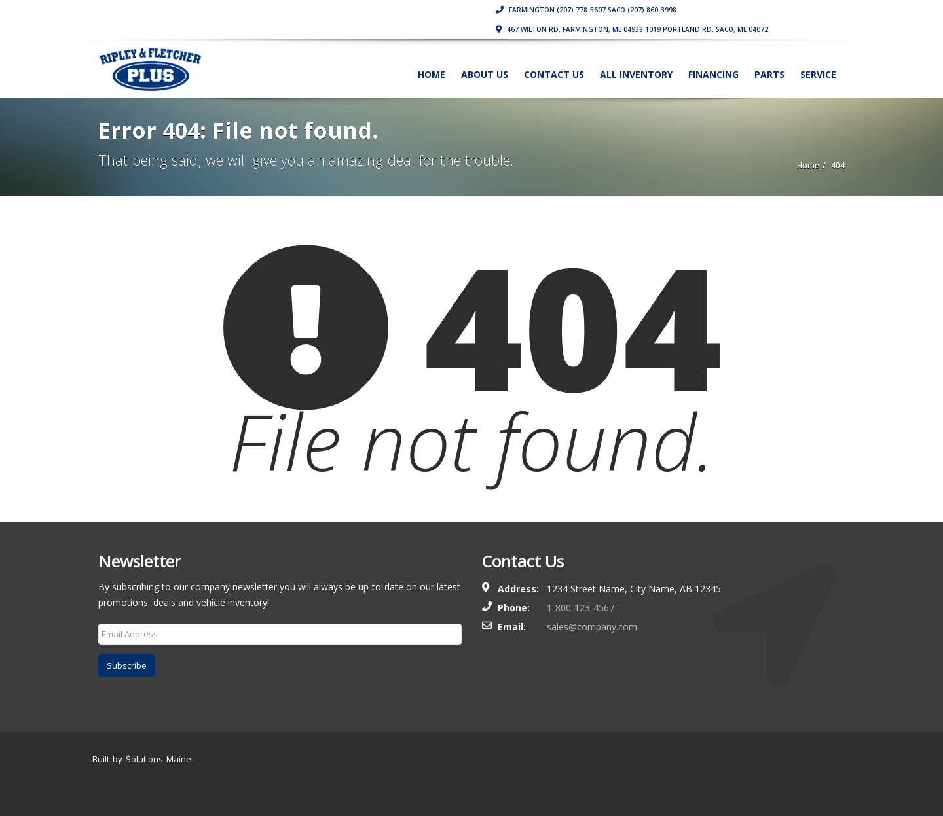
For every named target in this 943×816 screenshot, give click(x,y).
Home (431, 74)
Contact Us (554, 74)
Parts (769, 74)
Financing (713, 74)
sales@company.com (592, 626)
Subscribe (127, 665)
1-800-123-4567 (580, 607)
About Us (484, 74)
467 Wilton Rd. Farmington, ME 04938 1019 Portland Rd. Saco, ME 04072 (632, 29)
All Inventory (636, 74)
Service (818, 74)
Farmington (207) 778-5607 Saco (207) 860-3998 (586, 9)
